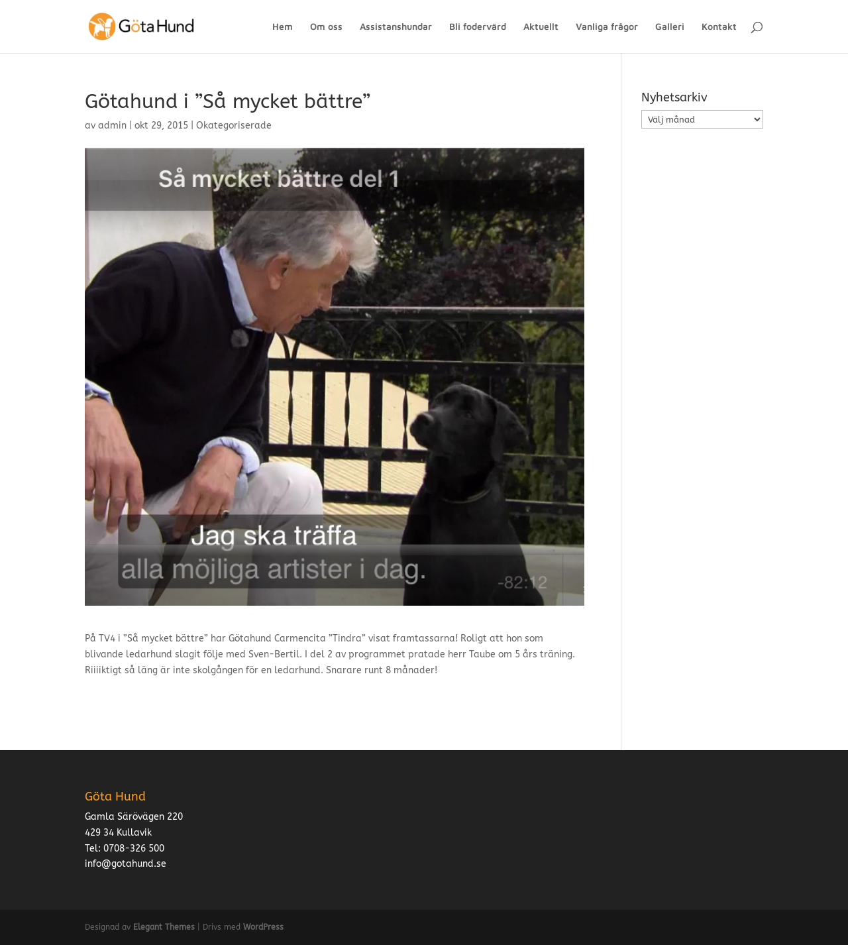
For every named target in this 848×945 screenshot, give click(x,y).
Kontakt (719, 27)
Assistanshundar (396, 27)
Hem (282, 27)
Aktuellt (540, 27)
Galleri (669, 27)
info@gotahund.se (125, 863)
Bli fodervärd (477, 27)
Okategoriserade (234, 125)
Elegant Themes (164, 927)
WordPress (263, 927)
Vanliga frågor (607, 27)
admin (112, 125)
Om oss (326, 27)
